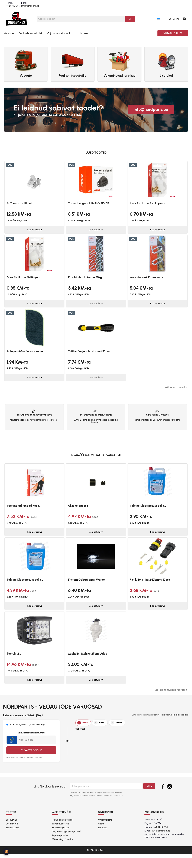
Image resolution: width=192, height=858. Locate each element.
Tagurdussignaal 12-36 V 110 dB (88, 203)
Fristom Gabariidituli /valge (86, 582)
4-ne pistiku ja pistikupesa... (148, 203)
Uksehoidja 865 (78, 508)
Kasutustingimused (61, 831)
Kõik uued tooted (176, 389)
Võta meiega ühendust (63, 843)
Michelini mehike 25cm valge (87, 657)
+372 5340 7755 (160, 831)
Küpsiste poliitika (60, 839)
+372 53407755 (12, 6)
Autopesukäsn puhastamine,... (26, 352)
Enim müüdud (12, 831)
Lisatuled (84, 33)
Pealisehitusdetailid (30, 33)
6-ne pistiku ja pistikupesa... (25, 278)
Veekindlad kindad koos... (24, 508)
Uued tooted (12, 827)
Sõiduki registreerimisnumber (31, 737)
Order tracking (105, 824)
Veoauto (9, 33)
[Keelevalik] (160, 19)
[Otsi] (81, 19)
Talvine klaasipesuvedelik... (148, 508)
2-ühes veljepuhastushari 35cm (89, 352)
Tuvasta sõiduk (31, 754)
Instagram (170, 790)
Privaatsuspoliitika (60, 827)
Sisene (101, 827)
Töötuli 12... (14, 657)
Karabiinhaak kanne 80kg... (86, 278)
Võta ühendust (172, 33)
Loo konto (102, 831)
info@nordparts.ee (30, 6)
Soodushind (11, 824)
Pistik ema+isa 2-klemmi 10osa (150, 582)
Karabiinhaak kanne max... (147, 278)
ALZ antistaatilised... (20, 203)
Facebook (163, 790)
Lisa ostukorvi (34, 230)
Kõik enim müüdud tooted (171, 694)
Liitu (149, 789)
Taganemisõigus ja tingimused (66, 835)
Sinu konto (105, 816)
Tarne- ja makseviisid (62, 824)
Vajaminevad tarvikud (60, 33)
